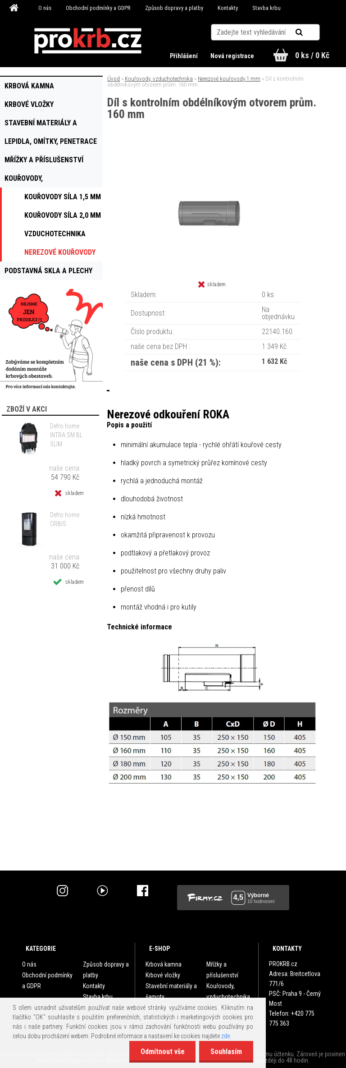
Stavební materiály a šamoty (171, 991)
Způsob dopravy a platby (174, 8)
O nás (44, 8)
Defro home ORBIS (64, 519)
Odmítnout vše (162, 1051)
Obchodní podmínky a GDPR (98, 8)
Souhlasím (226, 1051)
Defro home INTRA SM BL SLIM (66, 435)
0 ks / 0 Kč (312, 55)
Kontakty (228, 8)
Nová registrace (232, 56)
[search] (310, 32)
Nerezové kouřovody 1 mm (229, 78)
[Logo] (88, 41)
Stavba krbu (266, 8)
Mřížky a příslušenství (222, 970)
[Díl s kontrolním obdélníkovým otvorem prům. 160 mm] (212, 157)
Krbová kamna (164, 964)
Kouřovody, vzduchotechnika (159, 78)
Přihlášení (184, 56)
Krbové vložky (163, 975)
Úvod (113, 78)
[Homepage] (15, 8)
